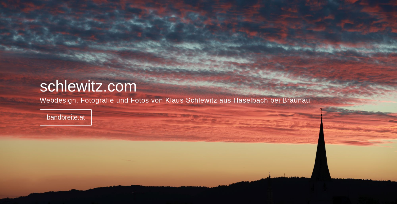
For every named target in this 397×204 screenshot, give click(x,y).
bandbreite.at (66, 117)
